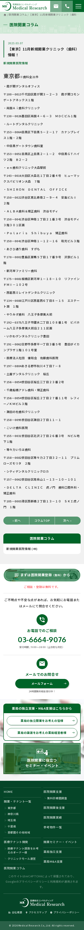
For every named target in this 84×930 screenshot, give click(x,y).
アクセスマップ (36, 912)
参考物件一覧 (52, 827)
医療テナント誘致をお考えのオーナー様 (23, 850)
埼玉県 (12, 820)
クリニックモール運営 (22, 858)
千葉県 (12, 826)
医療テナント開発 (16, 842)
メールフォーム (49, 683)
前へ (16, 520)
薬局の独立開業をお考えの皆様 (48, 721)
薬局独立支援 (52, 851)
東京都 (12, 808)
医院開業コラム (14, 868)
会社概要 (15, 912)
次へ (67, 520)
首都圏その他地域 (19, 832)
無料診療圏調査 (57, 798)
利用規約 (56, 881)
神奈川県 (13, 814)
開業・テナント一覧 (17, 801)
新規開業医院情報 (15, 63)
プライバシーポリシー (33, 881)
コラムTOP (42, 520)
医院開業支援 (52, 791)
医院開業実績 (52, 817)
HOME (8, 791)
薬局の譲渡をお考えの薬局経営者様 (46, 733)
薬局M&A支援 (53, 861)
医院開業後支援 (54, 807)
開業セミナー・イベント (60, 842)
